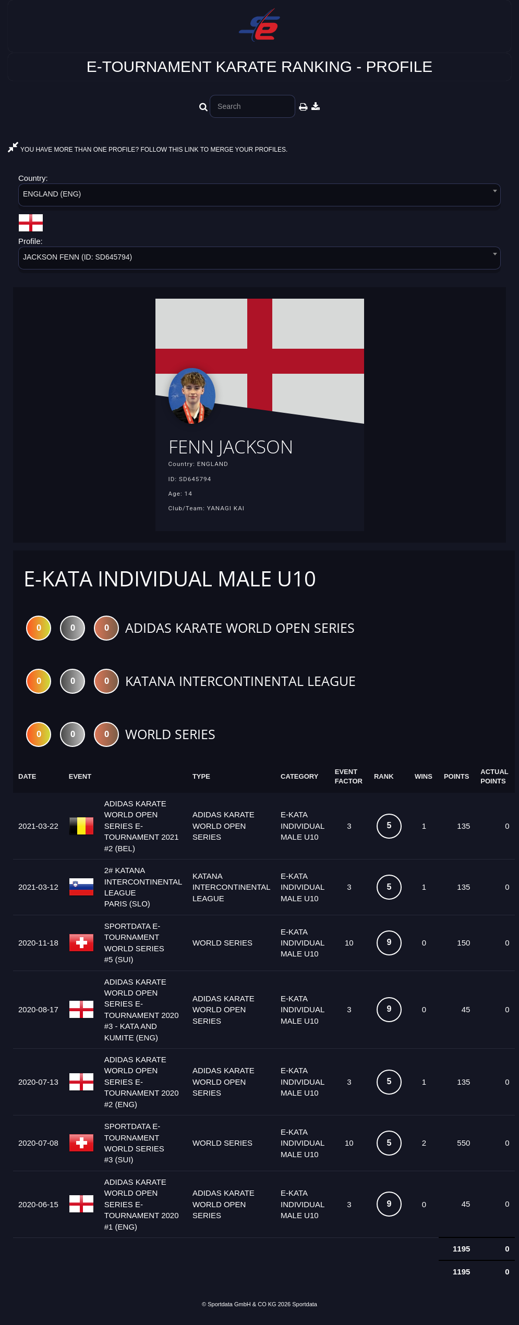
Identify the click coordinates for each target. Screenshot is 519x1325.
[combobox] (259, 196)
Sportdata (304, 1307)
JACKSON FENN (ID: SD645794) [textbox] (77, 257)
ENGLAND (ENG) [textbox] (52, 194)
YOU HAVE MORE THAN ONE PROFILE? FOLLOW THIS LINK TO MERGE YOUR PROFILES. (147, 149)
